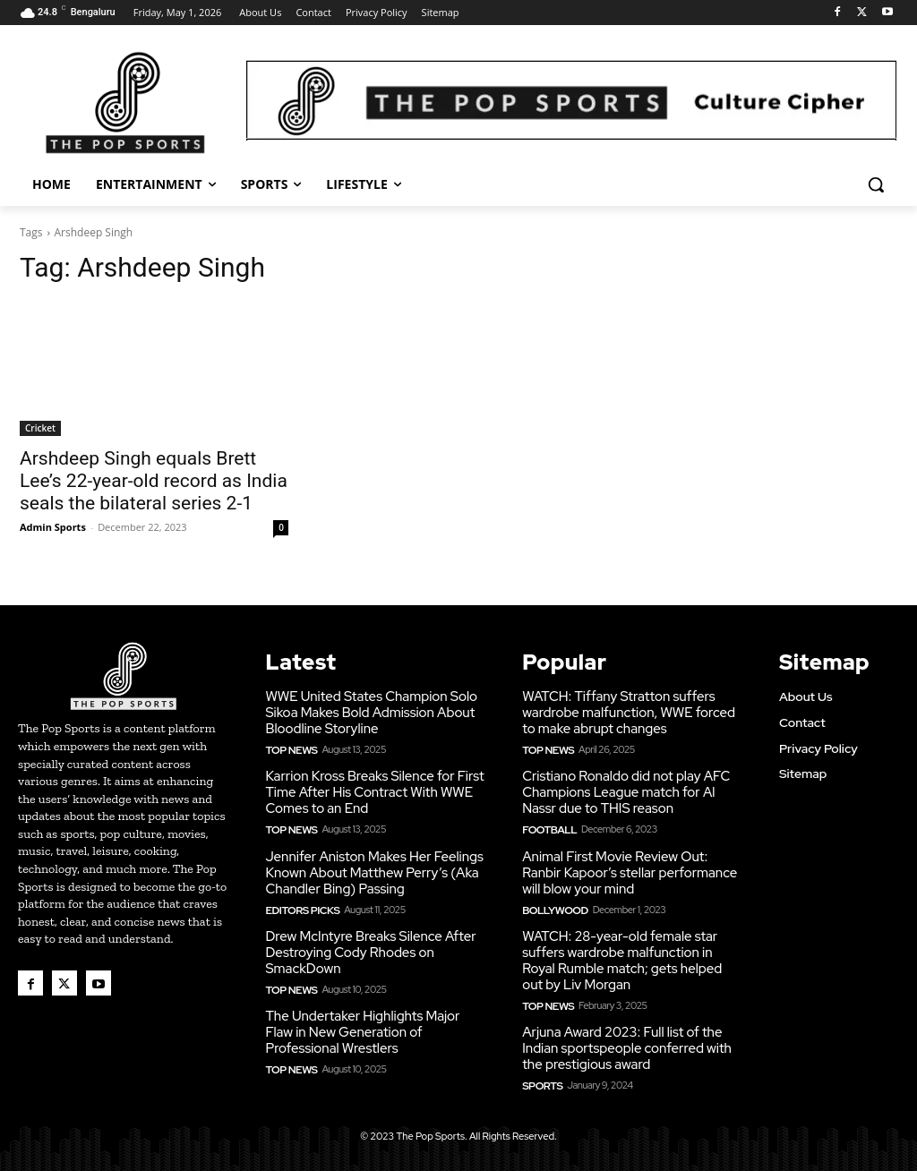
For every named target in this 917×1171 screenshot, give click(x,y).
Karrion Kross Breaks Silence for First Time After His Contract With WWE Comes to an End (374, 790)
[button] (875, 184)
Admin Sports (53, 527)
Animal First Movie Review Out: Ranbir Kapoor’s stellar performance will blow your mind (629, 868)
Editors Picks (299, 905)
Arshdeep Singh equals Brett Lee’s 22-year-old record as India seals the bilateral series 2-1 (153, 481)
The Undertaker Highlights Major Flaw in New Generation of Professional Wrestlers (362, 1026)
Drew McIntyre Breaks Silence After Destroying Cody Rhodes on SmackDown (370, 947)
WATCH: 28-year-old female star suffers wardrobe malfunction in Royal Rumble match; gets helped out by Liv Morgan (622, 955)
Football (547, 826)
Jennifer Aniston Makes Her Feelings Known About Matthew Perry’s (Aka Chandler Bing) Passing (374, 868)
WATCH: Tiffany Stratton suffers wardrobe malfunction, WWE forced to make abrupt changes (628, 711)
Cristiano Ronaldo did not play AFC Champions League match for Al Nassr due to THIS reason (626, 790)
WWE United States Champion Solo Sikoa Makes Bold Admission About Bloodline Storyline (371, 711)
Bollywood (552, 905)
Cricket (40, 428)
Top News (289, 747)
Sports (540, 1079)
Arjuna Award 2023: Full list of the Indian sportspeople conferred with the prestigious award (627, 1042)
